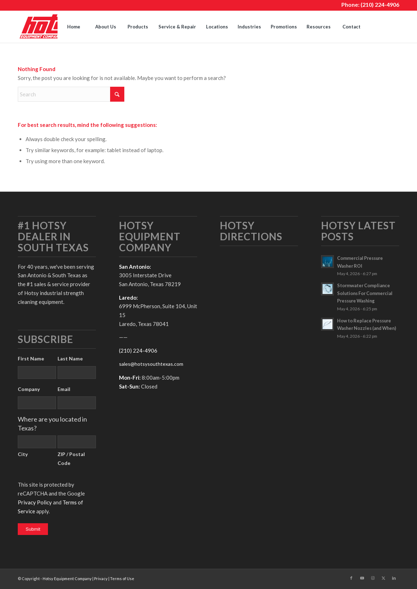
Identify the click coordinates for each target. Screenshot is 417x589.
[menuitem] (74, 27)
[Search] (383, 27)
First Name (31, 358)
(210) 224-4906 (380, 4)
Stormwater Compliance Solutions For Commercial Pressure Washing (364, 293)
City (23, 454)
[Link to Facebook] (351, 578)
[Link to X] (383, 578)
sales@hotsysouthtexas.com (151, 364)
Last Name (70, 358)
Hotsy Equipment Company (67, 578)
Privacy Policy (35, 502)
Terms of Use (122, 578)
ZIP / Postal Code (71, 458)
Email (64, 389)
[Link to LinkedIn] (394, 578)
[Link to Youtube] (362, 578)
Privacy (101, 578)
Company (29, 389)
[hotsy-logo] (52, 27)
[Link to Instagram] (372, 578)
